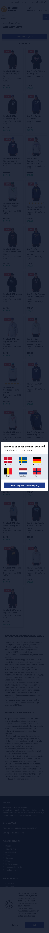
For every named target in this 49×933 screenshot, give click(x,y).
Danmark (8, 465)
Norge (37, 476)
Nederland (22, 476)
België (8, 476)
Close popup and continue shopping (24, 485)
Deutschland (37, 465)
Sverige (22, 465)
